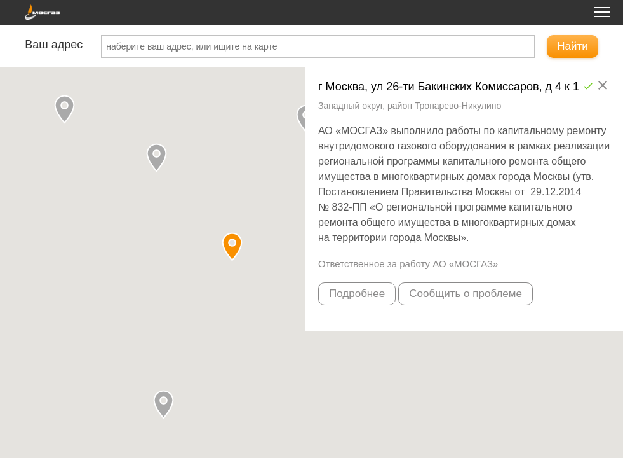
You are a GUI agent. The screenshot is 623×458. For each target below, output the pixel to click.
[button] (163, 404)
